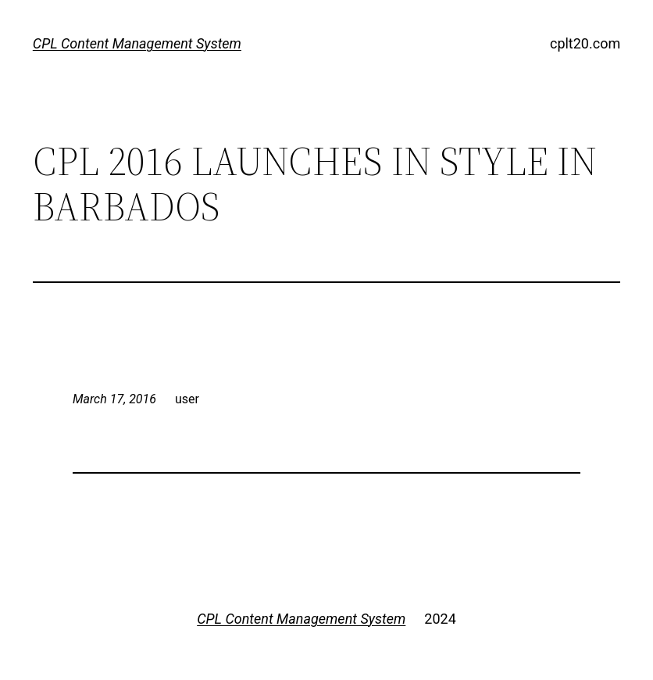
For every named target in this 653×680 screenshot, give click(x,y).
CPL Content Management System (137, 43)
